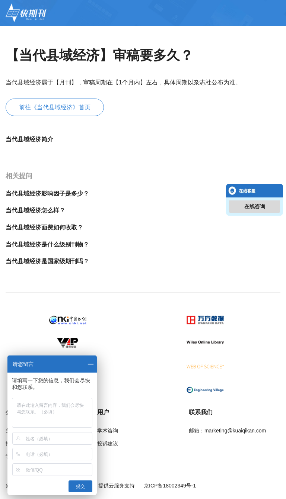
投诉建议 (107, 444)
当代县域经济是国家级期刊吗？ (47, 261)
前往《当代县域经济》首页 (54, 107)
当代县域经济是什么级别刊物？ (47, 244)
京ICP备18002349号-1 (169, 486)
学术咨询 (107, 431)
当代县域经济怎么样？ (35, 210)
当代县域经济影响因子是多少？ (47, 193)
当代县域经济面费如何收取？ (44, 227)
